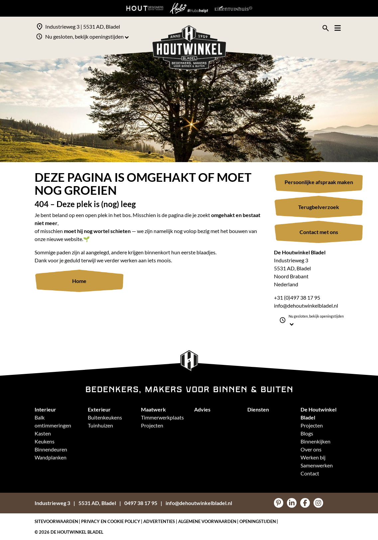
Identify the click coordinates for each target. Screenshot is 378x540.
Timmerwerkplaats (162, 417)
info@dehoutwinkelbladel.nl (306, 305)
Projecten (152, 425)
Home (79, 281)
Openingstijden (257, 521)
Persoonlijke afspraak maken (319, 182)
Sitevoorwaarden (56, 521)
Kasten (43, 433)
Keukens (45, 441)
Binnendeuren (51, 449)
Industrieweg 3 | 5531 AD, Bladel (82, 26)
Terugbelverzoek (318, 207)
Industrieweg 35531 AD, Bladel (75, 503)
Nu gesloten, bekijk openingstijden (87, 36)
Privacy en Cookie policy (110, 521)
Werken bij (313, 457)
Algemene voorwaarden (207, 521)
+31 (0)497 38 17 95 (297, 297)
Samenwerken (317, 465)
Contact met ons (319, 232)
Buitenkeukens (105, 417)
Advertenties (159, 521)
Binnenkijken (315, 441)
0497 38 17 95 (140, 503)
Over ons (311, 449)
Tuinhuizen (100, 425)
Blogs (307, 433)
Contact (310, 473)
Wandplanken (50, 457)
